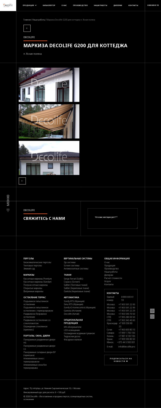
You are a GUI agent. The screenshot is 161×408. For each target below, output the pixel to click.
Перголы (28, 258)
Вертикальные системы (78, 258)
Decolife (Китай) (71, 313)
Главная (27, 19)
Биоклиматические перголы (37, 262)
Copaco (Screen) (72, 281)
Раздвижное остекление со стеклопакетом (36, 322)
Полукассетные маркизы (35, 284)
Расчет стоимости (113, 278)
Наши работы (100, 5)
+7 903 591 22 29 (127, 310)
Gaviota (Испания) (72, 310)
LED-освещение (72, 330)
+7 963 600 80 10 (127, 329)
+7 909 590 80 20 (125, 325)
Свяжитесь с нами (44, 218)
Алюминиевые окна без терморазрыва (35, 366)
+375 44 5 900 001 (126, 342)
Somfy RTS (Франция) (74, 301)
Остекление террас (34, 297)
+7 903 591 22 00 (127, 304)
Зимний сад (29, 268)
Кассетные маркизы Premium (37, 278)
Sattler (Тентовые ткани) (75, 284)
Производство (80, 5)
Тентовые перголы (32, 265)
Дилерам (117, 5)
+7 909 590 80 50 (127, 339)
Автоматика (71, 297)
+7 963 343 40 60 (127, 320)
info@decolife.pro (126, 346)
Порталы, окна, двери (36, 335)
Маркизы (28, 274)
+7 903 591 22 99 (127, 307)
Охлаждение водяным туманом (79, 333)
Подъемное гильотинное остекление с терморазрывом (38, 309)
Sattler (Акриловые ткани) (76, 288)
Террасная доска (72, 336)
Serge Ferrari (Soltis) (73, 278)
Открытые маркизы (32, 288)
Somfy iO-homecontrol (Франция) (80, 307)
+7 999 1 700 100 (127, 332)
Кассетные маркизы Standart (37, 281)
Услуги (107, 281)
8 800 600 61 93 (153, 5)
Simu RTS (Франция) (73, 304)
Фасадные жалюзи (73, 339)
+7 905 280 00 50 (127, 317)
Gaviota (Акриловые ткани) (77, 291)
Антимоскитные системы (76, 268)
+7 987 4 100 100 (127, 336)
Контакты (133, 5)
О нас (64, 5)
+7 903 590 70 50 (127, 313)
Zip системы (70, 262)
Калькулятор (49, 5)
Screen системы (71, 265)
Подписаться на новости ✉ (121, 359)
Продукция (29, 5)
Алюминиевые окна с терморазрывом (33, 360)
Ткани (67, 274)
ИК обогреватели (72, 326)
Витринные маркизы (33, 291)
